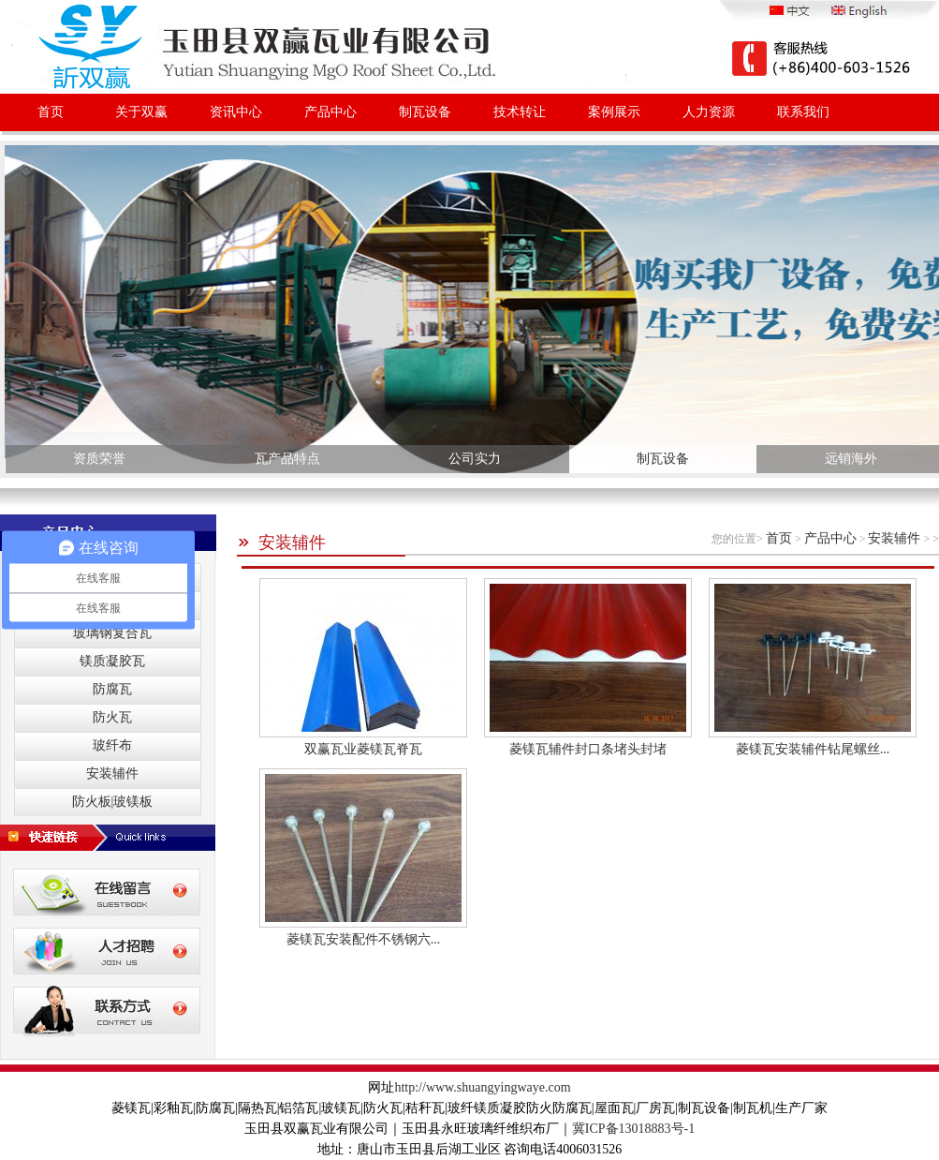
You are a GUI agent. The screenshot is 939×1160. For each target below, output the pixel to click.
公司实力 (474, 459)
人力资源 (708, 112)
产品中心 (330, 112)
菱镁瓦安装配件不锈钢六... (363, 939)
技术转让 (519, 112)
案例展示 (614, 112)
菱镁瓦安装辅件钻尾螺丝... (813, 749)
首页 (50, 112)
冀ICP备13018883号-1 (633, 1129)
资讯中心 (236, 112)
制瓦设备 (425, 112)
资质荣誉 (99, 459)
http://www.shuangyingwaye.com (482, 1087)
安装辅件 (281, 542)
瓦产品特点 (287, 459)
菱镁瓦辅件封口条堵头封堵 (588, 749)
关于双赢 (141, 112)
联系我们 (803, 112)
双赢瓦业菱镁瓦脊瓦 (363, 749)
